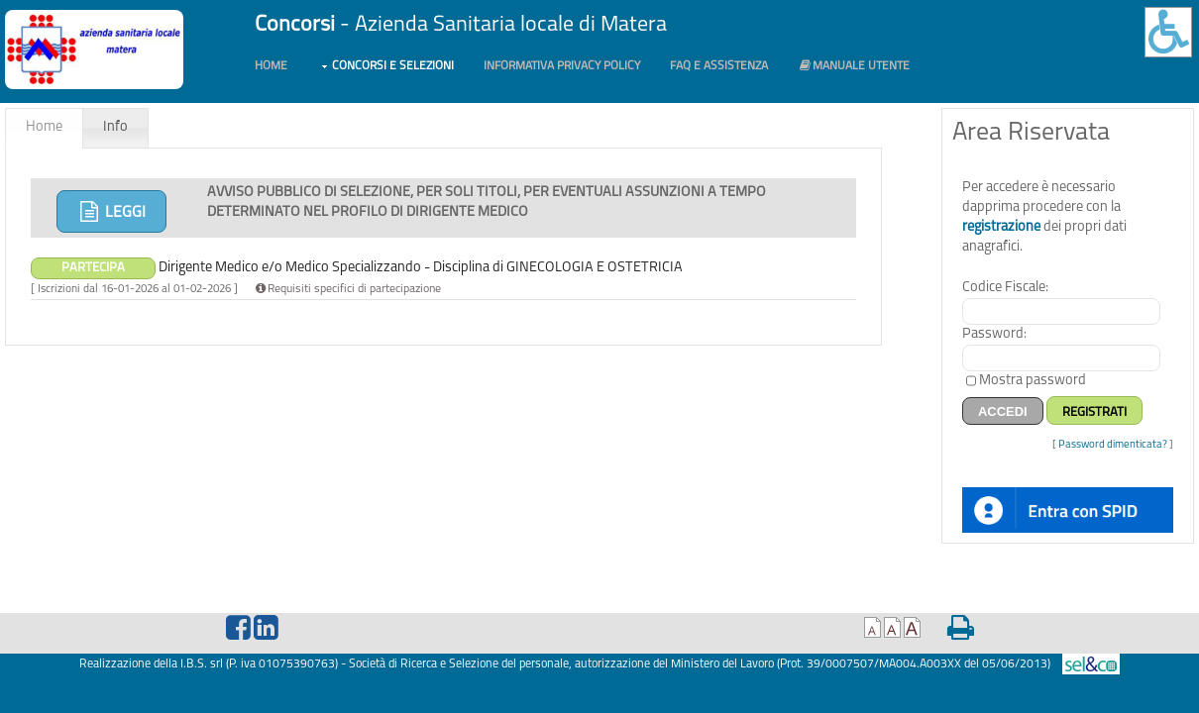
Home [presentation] (44, 127)
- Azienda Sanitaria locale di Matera (461, 25)
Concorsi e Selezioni (393, 66)
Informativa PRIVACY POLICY (562, 66)
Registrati (1094, 412)
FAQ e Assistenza (719, 66)
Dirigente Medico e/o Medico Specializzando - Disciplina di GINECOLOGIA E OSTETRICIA (357, 267)
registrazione (1001, 227)
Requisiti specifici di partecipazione (347, 289)
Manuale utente (854, 65)
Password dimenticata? (1112, 445)
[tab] (44, 128)
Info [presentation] (115, 127)
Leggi (111, 211)
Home (271, 66)
